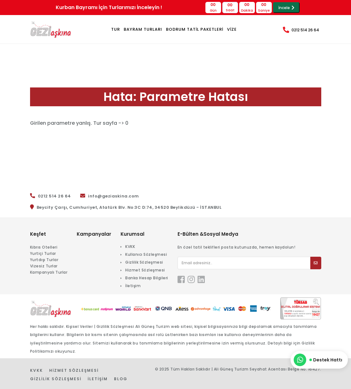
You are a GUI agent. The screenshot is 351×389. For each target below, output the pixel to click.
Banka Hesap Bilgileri (146, 278)
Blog (120, 378)
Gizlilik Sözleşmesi (144, 262)
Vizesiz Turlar (44, 266)
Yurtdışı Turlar (44, 259)
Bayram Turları (143, 29)
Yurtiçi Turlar (43, 253)
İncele (286, 7)
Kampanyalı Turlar (49, 272)
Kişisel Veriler (79, 326)
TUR (115, 29)
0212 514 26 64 (305, 30)
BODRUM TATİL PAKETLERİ (194, 29)
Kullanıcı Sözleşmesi (146, 254)
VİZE (232, 29)
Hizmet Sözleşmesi (145, 270)
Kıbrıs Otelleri (44, 247)
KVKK (130, 246)
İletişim (133, 285)
